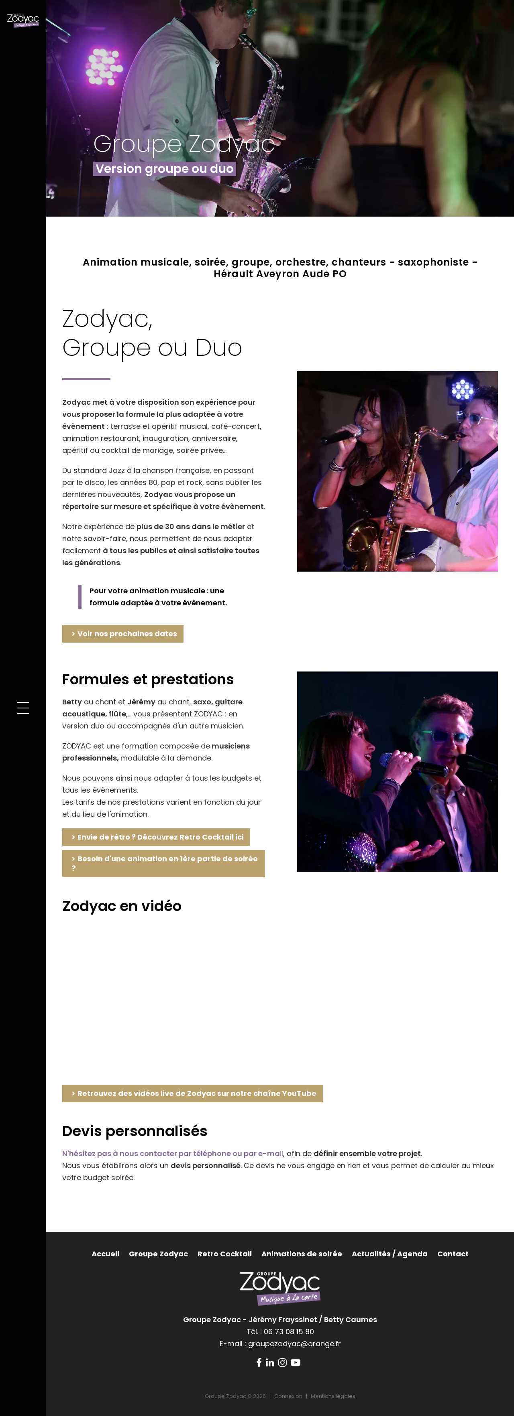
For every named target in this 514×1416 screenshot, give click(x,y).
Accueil (105, 1254)
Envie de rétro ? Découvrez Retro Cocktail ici (161, 837)
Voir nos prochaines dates (127, 634)
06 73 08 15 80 (289, 1332)
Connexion (288, 1396)
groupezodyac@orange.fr (294, 1344)
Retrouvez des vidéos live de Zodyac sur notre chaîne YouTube (197, 1093)
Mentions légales (333, 1396)
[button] (23, 708)
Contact (453, 1254)
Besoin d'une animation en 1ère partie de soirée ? (165, 863)
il (172, 1153)
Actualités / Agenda (390, 1254)
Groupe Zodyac (158, 1254)
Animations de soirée (301, 1254)
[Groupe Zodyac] (23, 20)
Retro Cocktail (225, 1254)
